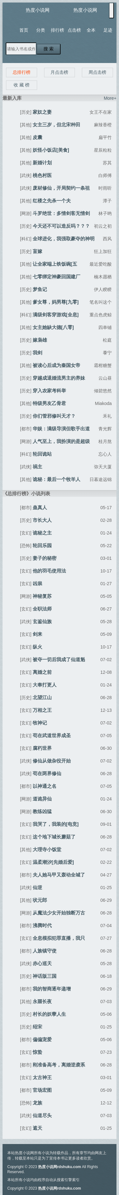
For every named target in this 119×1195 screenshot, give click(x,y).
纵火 (37, 646)
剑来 (37, 634)
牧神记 (40, 722)
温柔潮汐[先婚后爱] (53, 862)
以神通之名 (44, 786)
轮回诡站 (42, 454)
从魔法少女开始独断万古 (59, 912)
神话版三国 (44, 976)
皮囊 (37, 137)
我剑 (37, 352)
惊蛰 (37, 1052)
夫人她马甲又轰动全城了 (59, 874)
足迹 (107, 30)
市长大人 (42, 520)
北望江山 (42, 697)
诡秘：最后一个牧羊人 (56, 479)
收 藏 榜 (22, 84)
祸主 (37, 466)
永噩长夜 (42, 1001)
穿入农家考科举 (49, 390)
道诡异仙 (42, 798)
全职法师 (42, 608)
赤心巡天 (42, 963)
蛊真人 (40, 507)
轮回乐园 (42, 545)
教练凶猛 (42, 811)
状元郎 (40, 900)
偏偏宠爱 (42, 1039)
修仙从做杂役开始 (52, 760)
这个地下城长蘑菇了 (54, 836)
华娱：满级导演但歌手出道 (61, 428)
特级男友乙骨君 (49, 403)
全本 (91, 30)
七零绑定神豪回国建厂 (56, 276)
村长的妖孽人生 (49, 1014)
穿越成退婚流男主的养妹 (59, 378)
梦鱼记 (40, 289)
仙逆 (37, 887)
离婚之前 (42, 672)
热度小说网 (38, 10)
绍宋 (37, 1026)
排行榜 (57, 30)
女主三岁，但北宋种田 (56, 124)
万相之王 (42, 710)
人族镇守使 (44, 950)
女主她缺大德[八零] (53, 327)
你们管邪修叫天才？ (54, 416)
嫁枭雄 (40, 340)
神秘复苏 (42, 596)
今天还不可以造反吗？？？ (61, 226)
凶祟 (37, 583)
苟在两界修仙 (47, 773)
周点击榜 (97, 72)
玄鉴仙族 (42, 621)
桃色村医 (42, 175)
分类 (40, 30)
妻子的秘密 (44, 558)
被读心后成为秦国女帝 (56, 365)
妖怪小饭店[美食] (51, 150)
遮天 (37, 1128)
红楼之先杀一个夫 (52, 200)
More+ (110, 98)
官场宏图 (42, 1090)
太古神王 (42, 1077)
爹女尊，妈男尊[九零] (56, 302)
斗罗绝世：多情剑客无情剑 (61, 213)
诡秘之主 (42, 532)
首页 (23, 30)
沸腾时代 (42, 925)
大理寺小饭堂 (47, 849)
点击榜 (74, 30)
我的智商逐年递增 (52, 988)
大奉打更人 (44, 684)
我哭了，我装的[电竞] (56, 824)
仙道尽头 (42, 1115)
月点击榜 (59, 72)
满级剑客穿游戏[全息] (56, 314)
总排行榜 (21, 72)
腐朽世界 (42, 748)
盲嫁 (37, 251)
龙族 (37, 1102)
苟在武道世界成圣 (52, 735)
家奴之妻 (42, 112)
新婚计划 (42, 162)
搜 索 (48, 48)
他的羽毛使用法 (49, 570)
